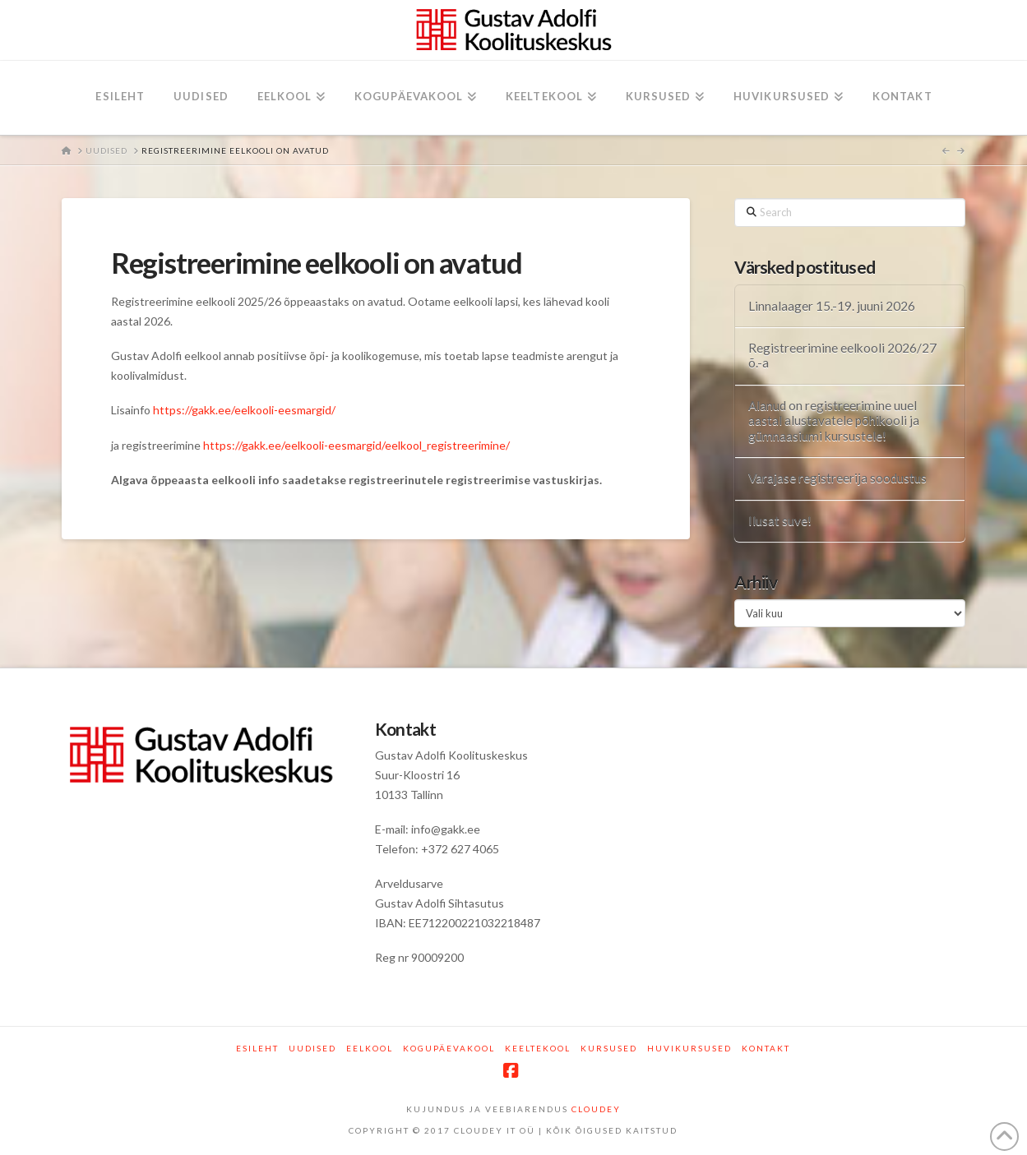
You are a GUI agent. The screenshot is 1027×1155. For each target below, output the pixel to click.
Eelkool (369, 1048)
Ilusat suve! (780, 520)
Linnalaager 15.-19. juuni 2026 (831, 305)
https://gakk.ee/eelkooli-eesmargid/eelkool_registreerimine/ (356, 445)
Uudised (312, 1048)
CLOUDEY (596, 1109)
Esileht (257, 1048)
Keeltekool (538, 1048)
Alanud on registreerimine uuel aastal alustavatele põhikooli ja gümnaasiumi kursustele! (833, 420)
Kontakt (766, 1048)
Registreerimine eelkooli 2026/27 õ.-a (842, 355)
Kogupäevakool (449, 1048)
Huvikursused (689, 1048)
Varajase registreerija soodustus (837, 477)
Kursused (609, 1048)
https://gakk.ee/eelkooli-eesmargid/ (245, 410)
